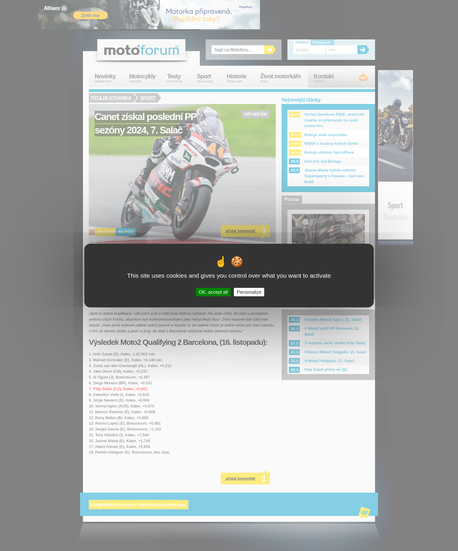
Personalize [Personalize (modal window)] (249, 292)
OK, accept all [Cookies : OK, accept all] (213, 292)
